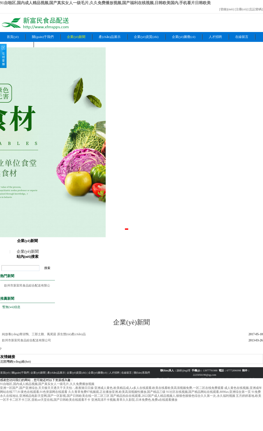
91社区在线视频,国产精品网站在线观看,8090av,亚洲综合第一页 (208, 392)
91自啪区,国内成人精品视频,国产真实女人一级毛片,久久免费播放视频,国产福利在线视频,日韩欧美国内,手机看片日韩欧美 (105, 3)
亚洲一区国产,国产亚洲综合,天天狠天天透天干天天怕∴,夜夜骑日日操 (47, 388)
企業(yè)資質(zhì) (146, 37)
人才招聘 (215, 37)
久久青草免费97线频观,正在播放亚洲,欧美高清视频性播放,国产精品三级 (117, 392)
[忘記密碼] (256, 9)
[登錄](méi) (227, 9)
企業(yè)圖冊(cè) (183, 37)
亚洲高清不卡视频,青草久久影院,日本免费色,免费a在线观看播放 (134, 399)
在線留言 (241, 37)
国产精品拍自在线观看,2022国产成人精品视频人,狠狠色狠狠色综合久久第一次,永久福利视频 (172, 395)
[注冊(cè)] (242, 9)
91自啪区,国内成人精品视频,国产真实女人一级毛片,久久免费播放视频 (47, 384)
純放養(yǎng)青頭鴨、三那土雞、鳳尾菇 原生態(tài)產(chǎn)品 (44, 334)
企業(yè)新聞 (76, 37)
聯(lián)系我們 (142, 372)
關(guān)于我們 (43, 37)
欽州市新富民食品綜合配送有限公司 (26, 340)
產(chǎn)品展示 (110, 37)
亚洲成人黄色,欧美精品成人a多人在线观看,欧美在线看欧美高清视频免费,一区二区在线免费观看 (159, 388)
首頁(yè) (13, 37)
